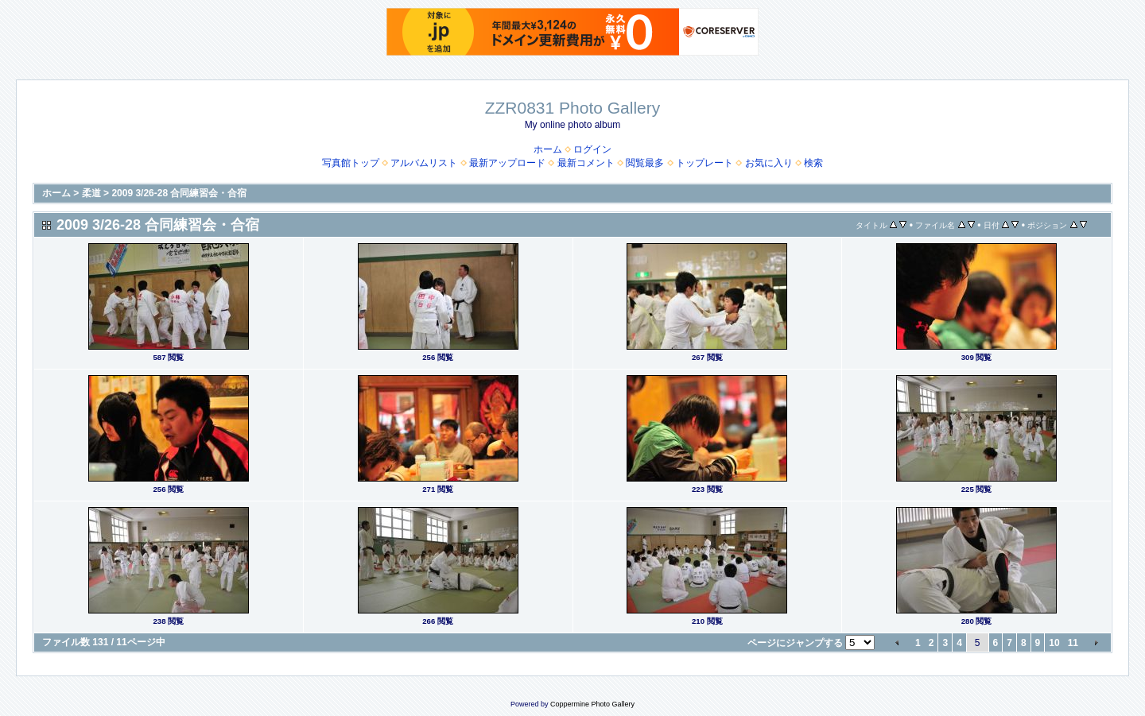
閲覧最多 (645, 162)
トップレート (704, 162)
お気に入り (769, 162)
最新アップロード (507, 162)
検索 (813, 162)
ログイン (592, 149)
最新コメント (586, 162)
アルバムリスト (423, 162)
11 (1073, 642)
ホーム (548, 149)
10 (1054, 642)
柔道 (91, 193)
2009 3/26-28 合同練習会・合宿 (178, 193)
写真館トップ (350, 162)
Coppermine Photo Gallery (592, 704)
